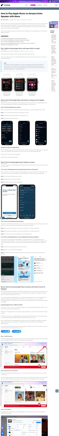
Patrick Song (5, 19)
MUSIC (27, 5)
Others (52, 53)
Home (2, 8)
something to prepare (28, 51)
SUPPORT (46, 5)
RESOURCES (39, 5)
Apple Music (6, 8)
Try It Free (5, 331)
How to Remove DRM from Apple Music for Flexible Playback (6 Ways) (53, 60)
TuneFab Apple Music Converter (33, 298)
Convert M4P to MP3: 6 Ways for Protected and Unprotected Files (54, 72)
